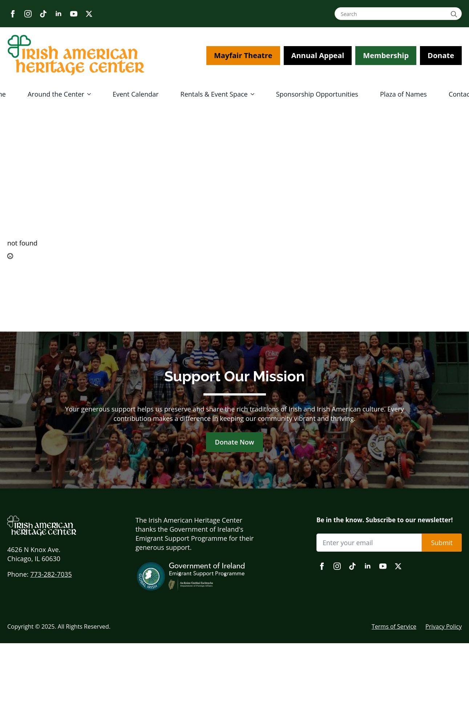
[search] (455, 14)
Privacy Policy (443, 626)
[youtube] (73, 13)
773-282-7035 (51, 574)
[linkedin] (58, 13)
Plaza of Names (403, 94)
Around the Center (56, 94)
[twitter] (89, 13)
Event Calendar (136, 94)
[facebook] (12, 13)
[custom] (43, 13)
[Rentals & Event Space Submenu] (255, 94)
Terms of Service (394, 626)
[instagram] (28, 13)
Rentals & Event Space (214, 94)
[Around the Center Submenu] (91, 94)
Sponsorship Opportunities (317, 94)
